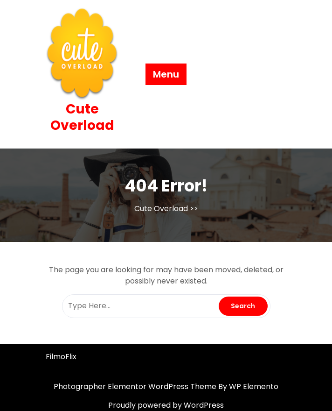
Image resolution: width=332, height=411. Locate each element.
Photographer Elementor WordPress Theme (136, 386)
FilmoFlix (61, 356)
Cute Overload (82, 117)
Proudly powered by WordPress (166, 405)
